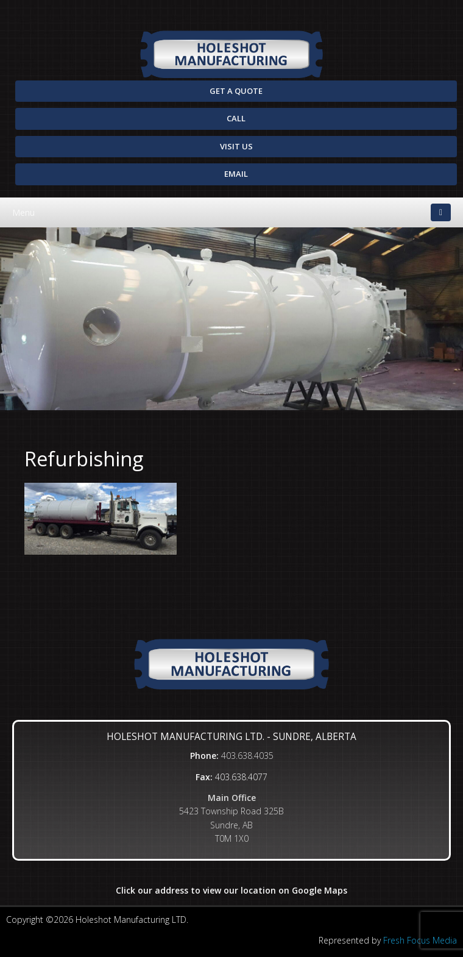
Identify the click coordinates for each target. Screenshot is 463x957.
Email (236, 173)
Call (236, 118)
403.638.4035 (247, 755)
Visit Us (236, 146)
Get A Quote (236, 90)
